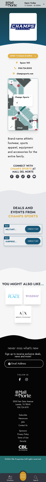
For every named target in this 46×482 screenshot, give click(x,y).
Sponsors (23, 430)
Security (23, 441)
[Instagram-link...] (13, 295)
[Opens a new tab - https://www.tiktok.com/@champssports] (23, 176)
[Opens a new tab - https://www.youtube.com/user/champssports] (34, 176)
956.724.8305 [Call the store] (25, 68)
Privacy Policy (23, 434)
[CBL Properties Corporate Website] (23, 447)
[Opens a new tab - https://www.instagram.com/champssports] (17, 176)
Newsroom (23, 418)
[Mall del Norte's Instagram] (27, 379)
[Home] (12, 4)
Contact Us (23, 425)
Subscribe (23, 415)
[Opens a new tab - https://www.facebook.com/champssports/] (11, 176)
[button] (34, 4)
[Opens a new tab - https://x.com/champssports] (28, 176)
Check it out (33, 229)
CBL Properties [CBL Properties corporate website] (17, 459)
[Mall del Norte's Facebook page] (20, 379)
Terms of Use (23, 437)
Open (23, 55)
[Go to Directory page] (10, 479)
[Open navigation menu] (23, 476)
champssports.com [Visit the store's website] (25, 73)
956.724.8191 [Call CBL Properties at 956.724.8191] (23, 407)
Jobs (23, 421)
